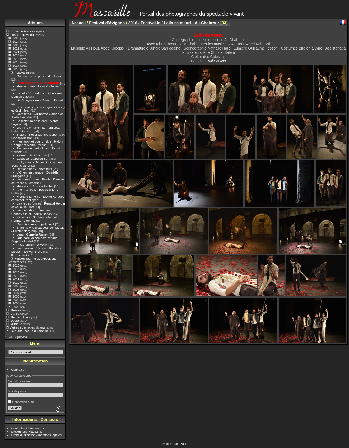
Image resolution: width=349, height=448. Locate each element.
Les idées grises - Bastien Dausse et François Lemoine (37, 181)
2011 (15, 279)
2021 (15, 52)
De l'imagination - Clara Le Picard (40, 100)
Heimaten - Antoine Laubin (35, 186)
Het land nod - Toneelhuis (34, 169)
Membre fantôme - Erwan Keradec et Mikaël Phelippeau (37, 198)
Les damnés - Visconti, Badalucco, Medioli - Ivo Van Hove (37, 249)
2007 (15, 293)
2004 (15, 303)
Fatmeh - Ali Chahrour (32, 155)
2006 (15, 296)
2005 (15, 299)
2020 (15, 55)
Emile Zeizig (216, 61)
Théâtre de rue (20, 317)
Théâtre (15, 310)
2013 (15, 272)
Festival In (22, 72)
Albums (35, 22)
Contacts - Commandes (27, 428)
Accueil (78, 22)
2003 (15, 306)
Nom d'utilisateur (19, 381)
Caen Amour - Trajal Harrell (35, 224)
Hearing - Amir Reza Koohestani (39, 86)
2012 (15, 275)
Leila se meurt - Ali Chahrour (38, 83)
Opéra (14, 320)
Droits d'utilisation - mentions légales (36, 435)
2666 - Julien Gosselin (32, 244)
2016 (15, 69)
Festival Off (22, 255)
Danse (14, 313)
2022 (15, 48)
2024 (15, 41)
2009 (15, 286)
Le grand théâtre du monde (29, 330)
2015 (15, 265)
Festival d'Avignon (22, 34)
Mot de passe (17, 391)
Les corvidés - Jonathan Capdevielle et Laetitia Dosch (31, 212)
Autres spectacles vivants (27, 327)
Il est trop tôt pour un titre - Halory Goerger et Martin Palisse (37, 143)
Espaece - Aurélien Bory (33, 158)
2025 (15, 38)
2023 (15, 45)
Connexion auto (21, 401)
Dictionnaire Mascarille (27, 431)
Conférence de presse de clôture (39, 76)
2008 (15, 289)
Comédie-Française (24, 31)
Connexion (18, 369)
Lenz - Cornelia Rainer (32, 234)
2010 (15, 282)
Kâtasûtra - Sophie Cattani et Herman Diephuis (34, 218)
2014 (15, 268)
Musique (16, 324)
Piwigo (183, 443)
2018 (15, 62)
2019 (15, 58)
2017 (15, 65)
